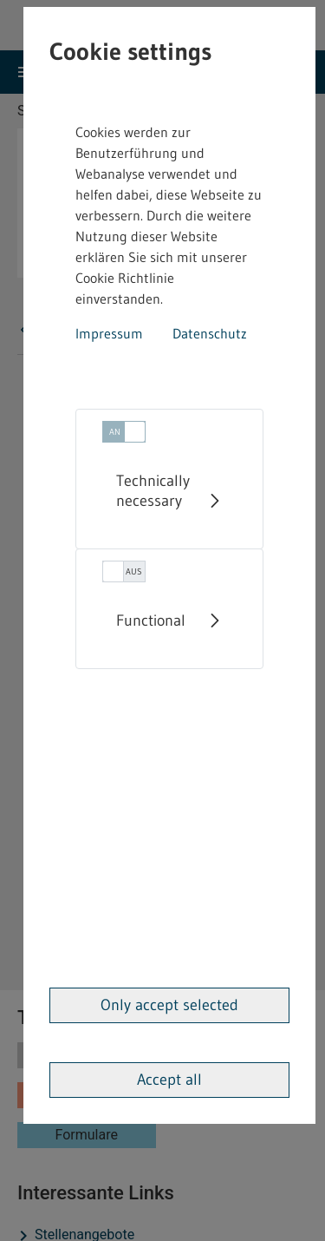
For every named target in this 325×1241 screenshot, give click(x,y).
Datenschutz (209, 333)
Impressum (109, 333)
